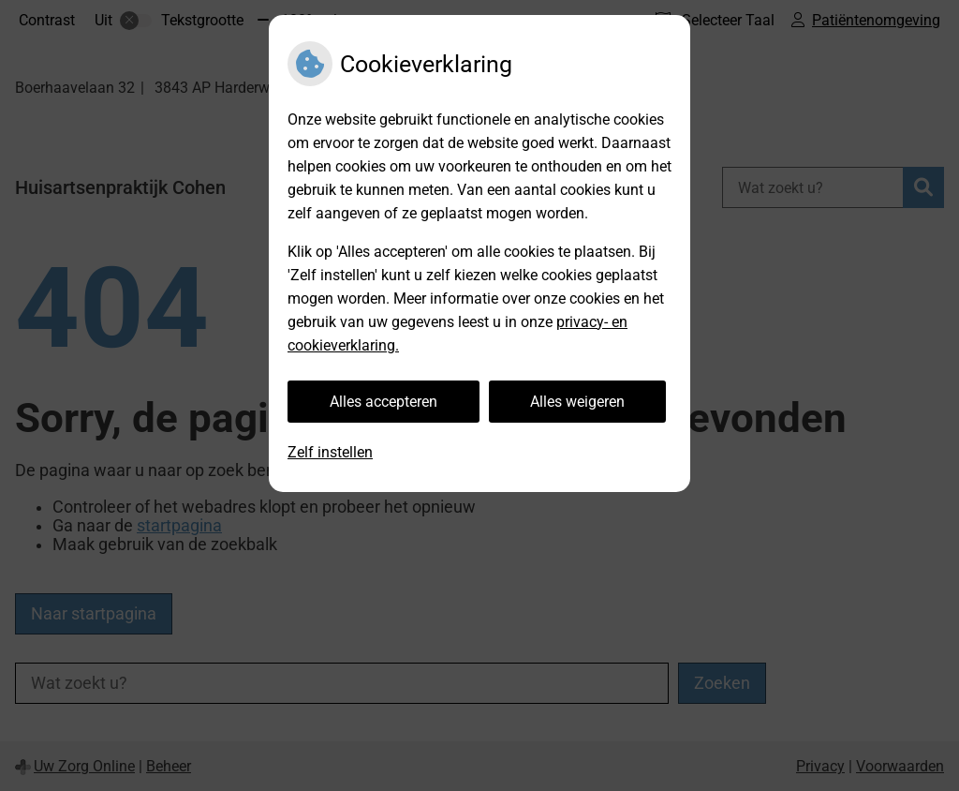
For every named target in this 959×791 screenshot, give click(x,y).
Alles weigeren (577, 401)
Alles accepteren (383, 401)
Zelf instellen (330, 452)
